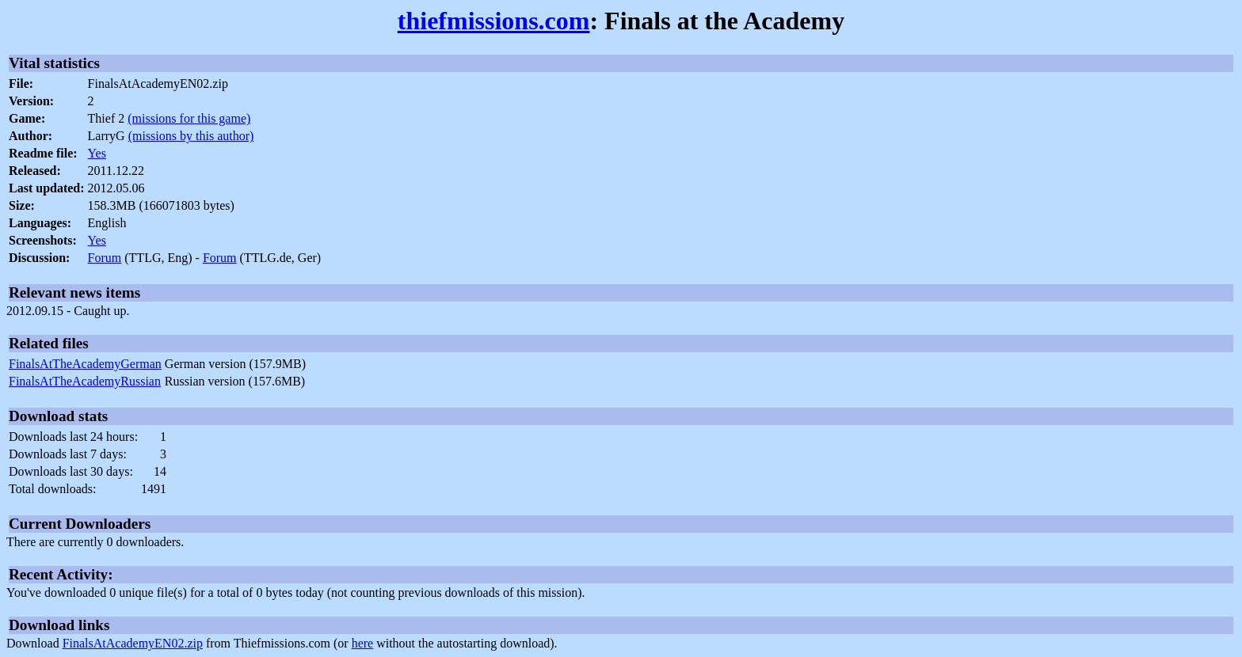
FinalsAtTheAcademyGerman (85, 363)
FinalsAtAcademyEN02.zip (133, 643)
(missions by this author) (191, 135)
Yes (97, 153)
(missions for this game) (189, 118)
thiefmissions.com (494, 20)
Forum (105, 257)
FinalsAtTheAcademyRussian (85, 381)
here (363, 643)
